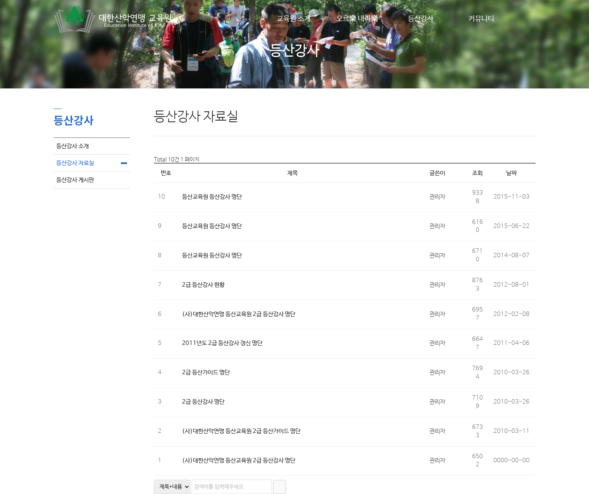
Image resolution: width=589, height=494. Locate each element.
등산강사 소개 (72, 146)
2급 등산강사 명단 (203, 401)
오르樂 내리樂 (357, 19)
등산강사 (421, 19)
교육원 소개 (294, 19)
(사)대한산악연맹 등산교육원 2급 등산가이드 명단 (241, 431)
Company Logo (113, 19)
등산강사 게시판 (75, 179)
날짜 (511, 173)
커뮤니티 (481, 19)
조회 (477, 173)
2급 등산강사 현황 (203, 284)
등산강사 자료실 (75, 163)
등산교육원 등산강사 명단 (212, 196)
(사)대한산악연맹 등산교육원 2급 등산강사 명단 (238, 314)
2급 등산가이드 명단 (206, 372)
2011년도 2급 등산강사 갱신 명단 (222, 343)
